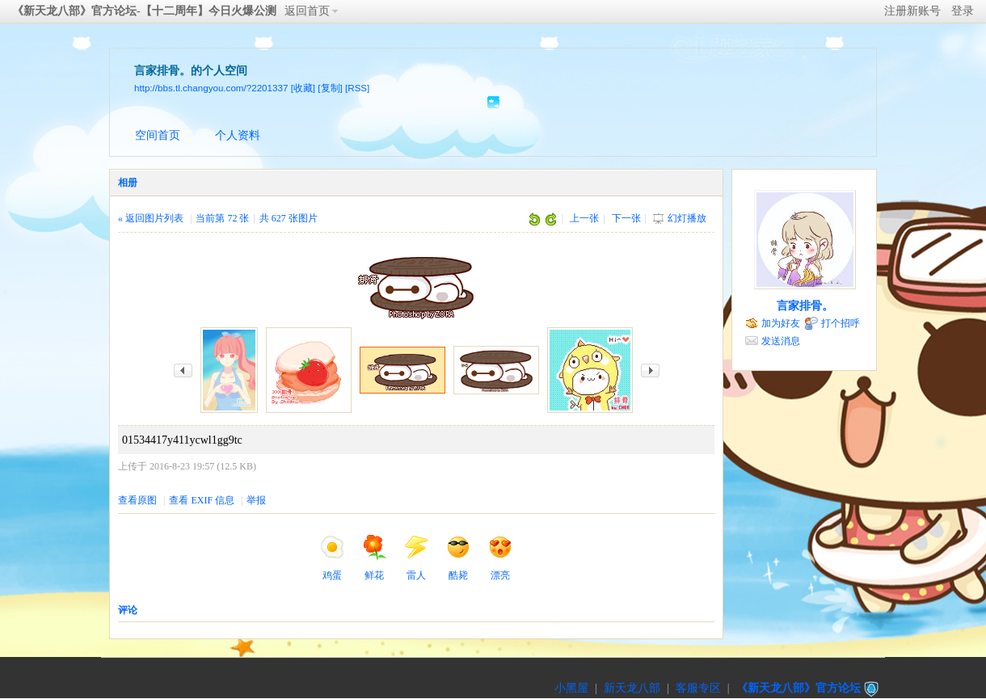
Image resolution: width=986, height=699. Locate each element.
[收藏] (303, 87)
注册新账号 (912, 11)
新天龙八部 (632, 688)
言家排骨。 (805, 306)
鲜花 (374, 557)
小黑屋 (571, 688)
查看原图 (137, 500)
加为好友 (780, 323)
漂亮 (500, 557)
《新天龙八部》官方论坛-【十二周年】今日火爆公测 (144, 11)
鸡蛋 (332, 557)
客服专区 (698, 688)
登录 (962, 11)
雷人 (416, 557)
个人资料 (237, 135)
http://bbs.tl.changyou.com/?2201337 (211, 87)
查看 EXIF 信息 (201, 500)
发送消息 (780, 341)
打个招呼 (840, 323)
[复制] (330, 87)
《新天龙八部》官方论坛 (798, 688)
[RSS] (357, 87)
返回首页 (307, 11)
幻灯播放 (687, 218)
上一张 (584, 218)
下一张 (626, 218)
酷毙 (458, 557)
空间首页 (157, 135)
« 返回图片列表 (150, 218)
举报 (256, 500)
